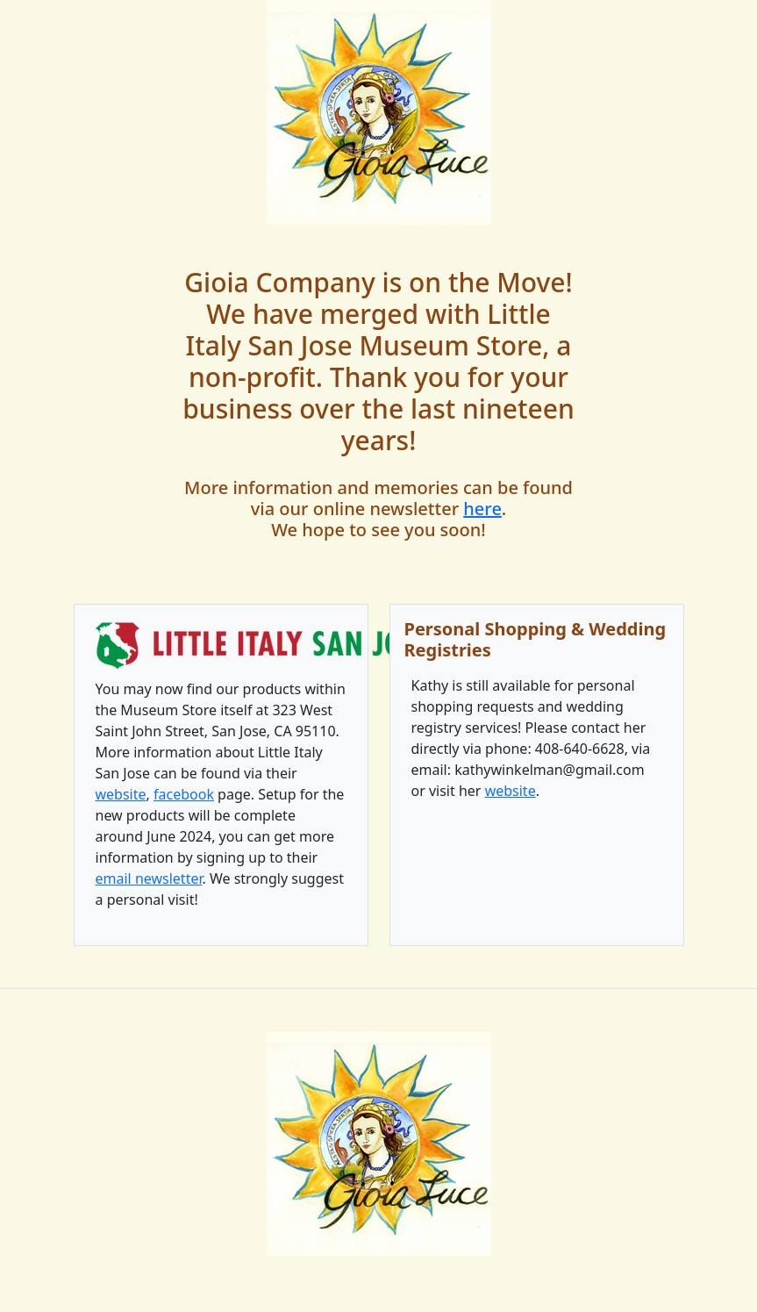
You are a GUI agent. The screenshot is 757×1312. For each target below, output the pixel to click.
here (482, 508)
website (121, 794)
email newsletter (149, 878)
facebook (184, 794)
